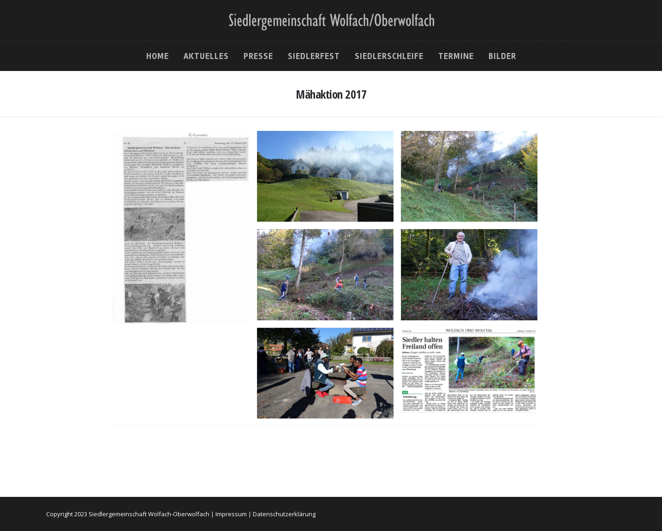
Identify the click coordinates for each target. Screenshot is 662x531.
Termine (456, 56)
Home (157, 56)
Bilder (502, 56)
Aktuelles (206, 56)
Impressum (231, 514)
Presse (258, 56)
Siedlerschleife (389, 56)
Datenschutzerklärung (284, 514)
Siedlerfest (314, 56)
